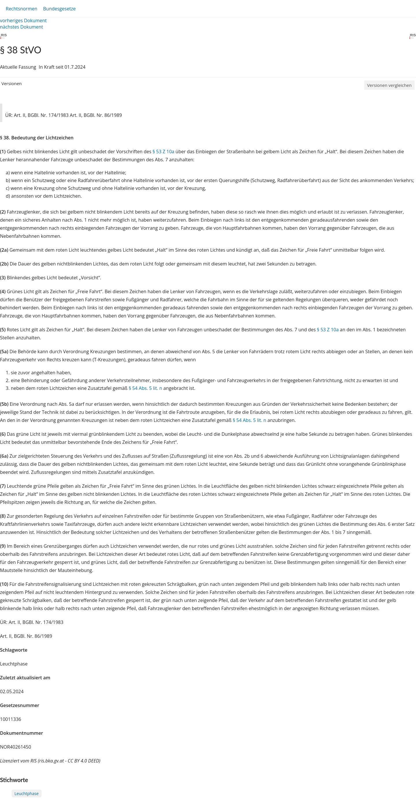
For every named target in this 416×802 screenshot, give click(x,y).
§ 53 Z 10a (163, 151)
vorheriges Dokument (23, 20)
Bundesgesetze (59, 8)
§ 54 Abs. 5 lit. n (145, 388)
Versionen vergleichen (389, 85)
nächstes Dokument (21, 27)
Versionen (11, 83)
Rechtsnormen (21, 8)
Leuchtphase (26, 793)
